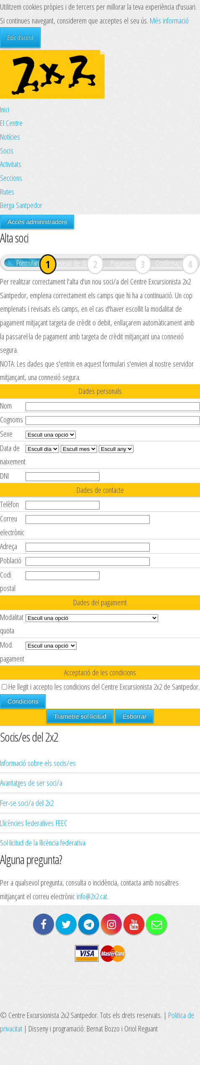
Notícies (10, 136)
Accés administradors (37, 221)
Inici (4, 109)
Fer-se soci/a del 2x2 (27, 802)
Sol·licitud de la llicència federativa (42, 842)
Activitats (10, 164)
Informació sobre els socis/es (38, 763)
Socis (6, 150)
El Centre (11, 122)
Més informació (169, 20)
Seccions (11, 177)
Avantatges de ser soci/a (31, 782)
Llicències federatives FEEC (33, 823)
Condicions (22, 701)
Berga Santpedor (21, 205)
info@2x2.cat (92, 896)
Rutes (7, 191)
